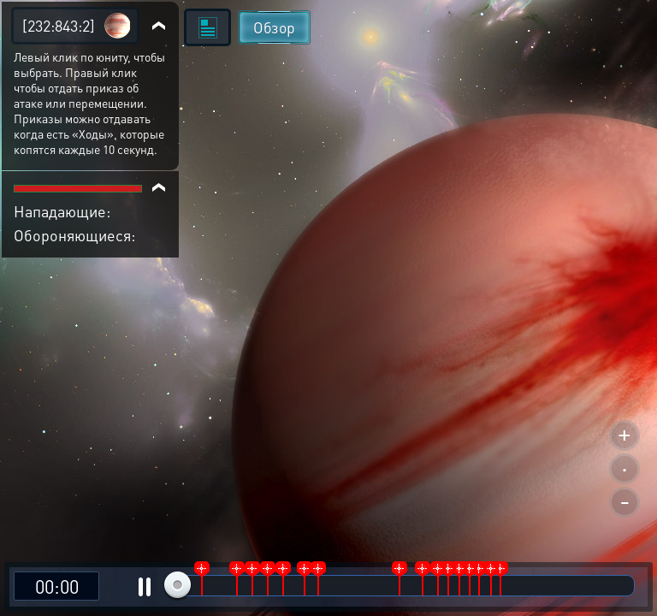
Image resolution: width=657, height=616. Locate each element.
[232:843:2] (58, 25)
